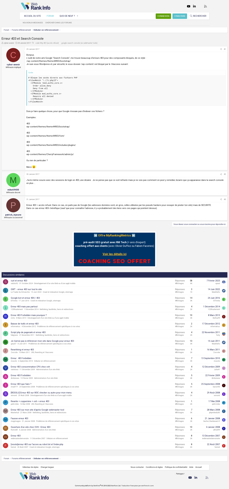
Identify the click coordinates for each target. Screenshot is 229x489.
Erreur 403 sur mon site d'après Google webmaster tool (57, 409)
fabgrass (34, 335)
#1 (205, 49)
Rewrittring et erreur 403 (41, 349)
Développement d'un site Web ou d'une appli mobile (74, 283)
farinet (33, 447)
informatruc (35, 326)
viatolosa (34, 370)
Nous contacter (135, 467)
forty (198, 335)
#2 (205, 174)
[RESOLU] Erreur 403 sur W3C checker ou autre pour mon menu (60, 392)
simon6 (33, 395)
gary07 (33, 344)
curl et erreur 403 (38, 280)
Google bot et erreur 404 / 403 (44, 298)
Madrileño (196, 292)
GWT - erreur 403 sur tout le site (45, 289)
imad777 (34, 387)
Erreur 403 (35, 435)
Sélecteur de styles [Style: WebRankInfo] (32, 467)
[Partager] (201, 49)
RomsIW (33, 430)
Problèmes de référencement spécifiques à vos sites (78, 326)
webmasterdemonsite (39, 438)
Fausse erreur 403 (39, 418)
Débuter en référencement (64, 361)
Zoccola (33, 352)
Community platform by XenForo (98, 486)
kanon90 (196, 387)
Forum (51, 16)
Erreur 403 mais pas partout (43, 306)
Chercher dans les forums (60, 23)
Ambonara (34, 378)
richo (32, 318)
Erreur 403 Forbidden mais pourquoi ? (48, 315)
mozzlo (33, 361)
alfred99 (197, 430)
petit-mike (34, 404)
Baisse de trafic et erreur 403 (44, 323)
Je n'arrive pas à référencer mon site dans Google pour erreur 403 (62, 341)
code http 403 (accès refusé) (66, 43)
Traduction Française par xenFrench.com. (137, 486)
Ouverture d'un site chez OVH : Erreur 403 (50, 427)
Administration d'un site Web (67, 370)
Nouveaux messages (34, 23)
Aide (190, 467)
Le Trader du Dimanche (39, 292)
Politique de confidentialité (174, 467)
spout (198, 283)
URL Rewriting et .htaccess (62, 352)
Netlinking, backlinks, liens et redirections (76, 309)
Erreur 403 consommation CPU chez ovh (50, 366)
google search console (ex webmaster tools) (99, 43)
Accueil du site (34, 16)
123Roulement (36, 309)
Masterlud (34, 413)
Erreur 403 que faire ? (40, 384)
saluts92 (34, 283)
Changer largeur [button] (48, 467)
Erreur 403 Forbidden (40, 375)
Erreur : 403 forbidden (40, 358)
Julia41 (197, 370)
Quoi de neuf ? (68, 16)
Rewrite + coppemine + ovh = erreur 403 (49, 401)
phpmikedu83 (195, 413)
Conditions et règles (152, 467)
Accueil (197, 467)
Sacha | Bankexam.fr (192, 421)
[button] (79, 16)
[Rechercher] (196, 16)
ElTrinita (33, 301)
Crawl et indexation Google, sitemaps (77, 292)
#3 (205, 199)
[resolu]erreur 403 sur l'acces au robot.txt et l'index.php (56, 444)
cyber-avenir (28, 43)
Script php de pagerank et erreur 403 (47, 332)
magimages (35, 421)
